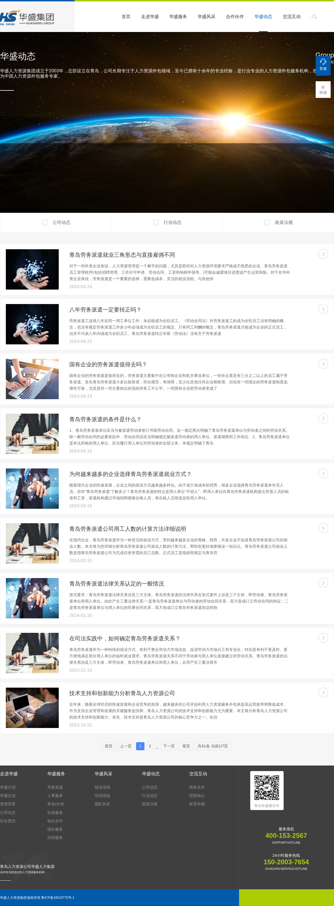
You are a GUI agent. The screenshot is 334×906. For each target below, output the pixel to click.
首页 (126, 16)
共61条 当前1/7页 (213, 746)
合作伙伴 (235, 16)
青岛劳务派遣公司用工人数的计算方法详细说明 (127, 529)
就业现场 (102, 787)
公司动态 (55, 222)
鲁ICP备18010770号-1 (58, 898)
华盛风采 (206, 16)
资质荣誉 (8, 804)
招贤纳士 (197, 795)
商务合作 (197, 787)
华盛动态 (263, 23)
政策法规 (278, 222)
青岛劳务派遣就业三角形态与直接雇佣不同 (122, 255)
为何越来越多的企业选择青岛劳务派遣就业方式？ (130, 474)
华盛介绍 (8, 787)
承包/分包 (55, 804)
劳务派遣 (55, 787)
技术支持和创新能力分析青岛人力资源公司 (122, 693)
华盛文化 (8, 795)
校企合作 (55, 821)
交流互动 (292, 16)
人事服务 (55, 795)
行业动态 (166, 222)
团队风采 (102, 804)
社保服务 (55, 812)
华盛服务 (178, 16)
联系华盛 (197, 804)
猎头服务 (55, 829)
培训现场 (102, 795)
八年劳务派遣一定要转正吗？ (105, 310)
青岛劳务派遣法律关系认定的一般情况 (116, 584)
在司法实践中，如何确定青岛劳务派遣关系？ (125, 638)
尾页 (186, 746)
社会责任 (8, 821)
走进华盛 (150, 16)
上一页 (126, 746)
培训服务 (55, 837)
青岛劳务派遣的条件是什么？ (105, 419)
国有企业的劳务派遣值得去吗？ (108, 364)
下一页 (169, 746)
